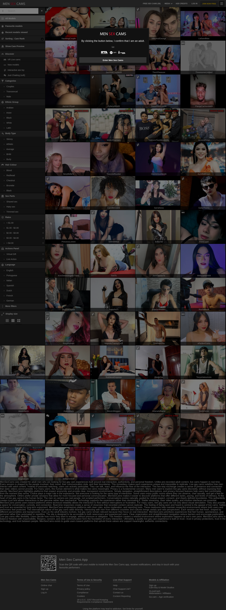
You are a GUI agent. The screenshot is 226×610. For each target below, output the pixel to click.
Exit (113, 47)
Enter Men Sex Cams (113, 60)
